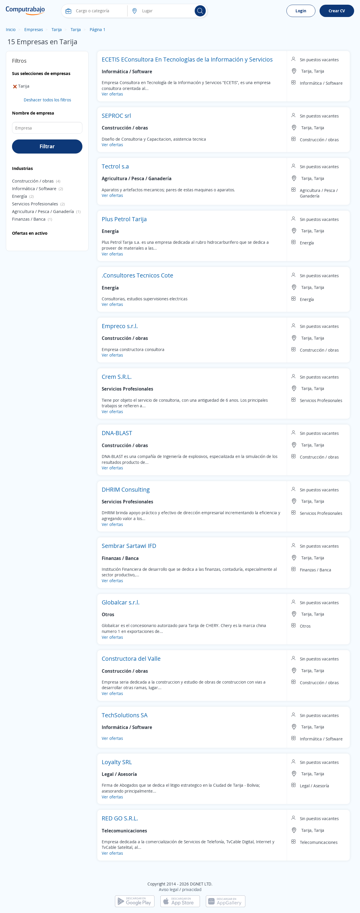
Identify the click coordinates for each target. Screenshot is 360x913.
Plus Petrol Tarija (124, 219)
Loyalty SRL (117, 762)
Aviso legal (168, 889)
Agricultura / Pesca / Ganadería (43, 211)
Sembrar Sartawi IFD (129, 546)
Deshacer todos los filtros (47, 100)
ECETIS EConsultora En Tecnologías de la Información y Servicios (187, 59)
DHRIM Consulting (126, 489)
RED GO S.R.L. (120, 818)
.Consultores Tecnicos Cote (137, 275)
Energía (19, 196)
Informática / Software (34, 188)
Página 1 (98, 29)
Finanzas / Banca (28, 219)
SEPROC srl (116, 116)
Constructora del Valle (131, 658)
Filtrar (47, 146)
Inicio (11, 29)
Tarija (57, 29)
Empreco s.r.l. (120, 326)
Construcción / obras (33, 181)
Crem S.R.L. (117, 377)
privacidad (191, 889)
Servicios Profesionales (35, 204)
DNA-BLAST (117, 433)
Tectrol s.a (115, 166)
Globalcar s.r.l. (121, 602)
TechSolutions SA (124, 715)
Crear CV (337, 10)
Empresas (33, 29)
